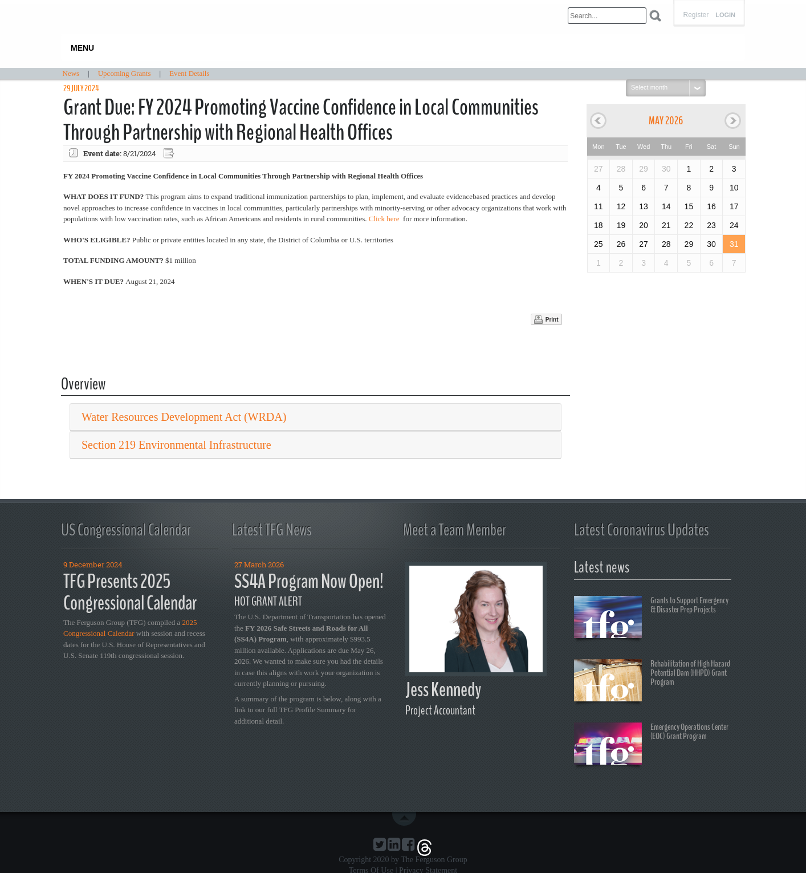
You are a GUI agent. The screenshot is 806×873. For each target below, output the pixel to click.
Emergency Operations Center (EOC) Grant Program (651, 745)
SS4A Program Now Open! (309, 581)
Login (725, 15)
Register (696, 14)
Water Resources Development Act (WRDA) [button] (184, 417)
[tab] (315, 417)
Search (655, 16)
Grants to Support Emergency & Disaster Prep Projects (651, 618)
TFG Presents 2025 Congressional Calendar (130, 592)
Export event (170, 153)
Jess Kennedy (443, 689)
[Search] (607, 15)
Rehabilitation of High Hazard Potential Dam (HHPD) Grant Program (652, 681)
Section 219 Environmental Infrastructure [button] (176, 444)
